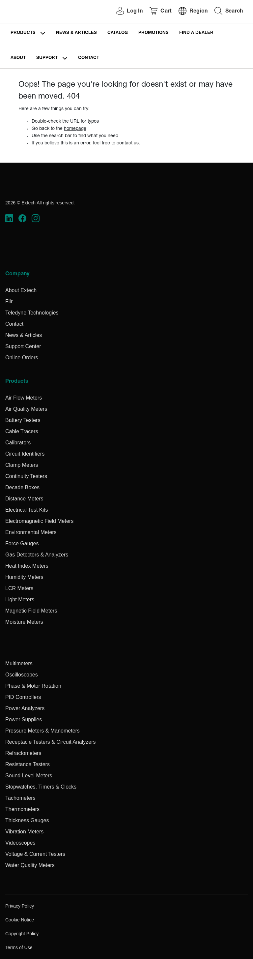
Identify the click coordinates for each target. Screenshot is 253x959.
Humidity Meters (24, 577)
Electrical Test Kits (26, 510)
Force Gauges (22, 543)
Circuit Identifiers (24, 454)
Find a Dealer (196, 33)
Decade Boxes (22, 487)
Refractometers (23, 753)
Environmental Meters (31, 532)
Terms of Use (18, 947)
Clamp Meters (21, 465)
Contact (88, 58)
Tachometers (20, 798)
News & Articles (76, 33)
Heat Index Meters (26, 566)
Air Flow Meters (23, 398)
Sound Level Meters (28, 775)
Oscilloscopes (21, 674)
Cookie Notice (19, 919)
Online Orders (21, 357)
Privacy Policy (19, 906)
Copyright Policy (22, 933)
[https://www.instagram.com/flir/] (36, 218)
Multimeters (19, 663)
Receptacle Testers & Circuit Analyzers (50, 742)
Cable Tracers (21, 431)
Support (47, 58)
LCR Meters (19, 588)
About (18, 58)
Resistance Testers (27, 764)
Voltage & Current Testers (35, 854)
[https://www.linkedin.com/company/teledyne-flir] (9, 218)
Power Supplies (23, 719)
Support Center (23, 346)
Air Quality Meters (26, 409)
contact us (128, 143)
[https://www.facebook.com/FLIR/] (22, 218)
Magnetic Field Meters (31, 611)
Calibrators (18, 442)
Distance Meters (24, 498)
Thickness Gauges (27, 820)
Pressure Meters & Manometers (42, 731)
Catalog (117, 33)
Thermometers (22, 809)
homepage (75, 129)
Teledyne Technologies (32, 312)
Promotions (153, 33)
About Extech (21, 290)
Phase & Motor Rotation (33, 686)
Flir (9, 301)
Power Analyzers (24, 708)
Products (23, 33)
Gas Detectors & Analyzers (36, 554)
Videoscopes (20, 843)
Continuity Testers (26, 476)
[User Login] (126, 12)
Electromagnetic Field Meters (39, 521)
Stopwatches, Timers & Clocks (40, 787)
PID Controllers (23, 697)
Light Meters (19, 599)
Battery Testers (22, 420)
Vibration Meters (24, 831)
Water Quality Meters (30, 865)
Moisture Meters (24, 622)
